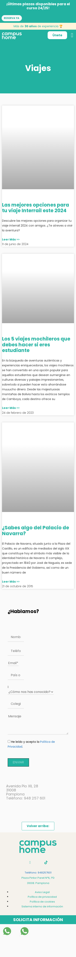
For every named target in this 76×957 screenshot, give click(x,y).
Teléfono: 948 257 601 (25, 798)
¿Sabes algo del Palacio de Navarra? (35, 530)
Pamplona (15, 794)
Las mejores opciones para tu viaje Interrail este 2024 (35, 208)
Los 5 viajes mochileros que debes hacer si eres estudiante (36, 344)
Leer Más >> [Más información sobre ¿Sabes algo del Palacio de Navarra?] (11, 582)
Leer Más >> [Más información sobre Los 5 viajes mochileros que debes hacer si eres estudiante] (11, 408)
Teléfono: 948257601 (38, 872)
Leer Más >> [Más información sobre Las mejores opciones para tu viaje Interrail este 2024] (11, 239)
